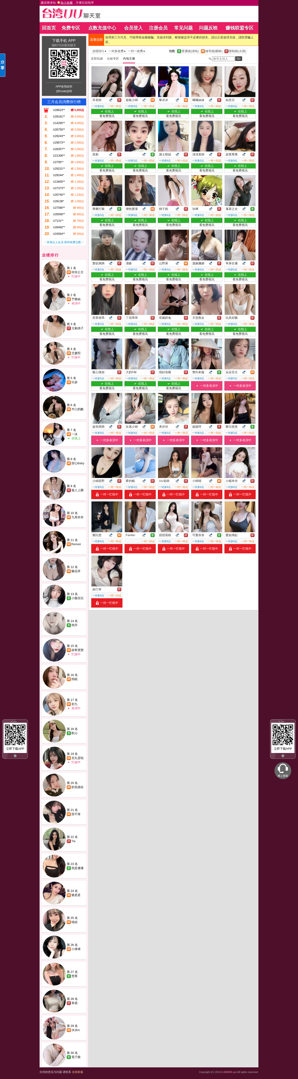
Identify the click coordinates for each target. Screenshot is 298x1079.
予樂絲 (76, 299)
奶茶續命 (77, 787)
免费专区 (70, 27)
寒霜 (74, 1003)
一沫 (74, 434)
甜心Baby (78, 463)
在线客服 (77, 1072)
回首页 (49, 27)
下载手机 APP (63, 41)
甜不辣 (76, 814)
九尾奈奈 (77, 517)
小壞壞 (76, 949)
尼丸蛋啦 (77, 758)
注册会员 (158, 27)
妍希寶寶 (77, 650)
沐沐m (75, 1030)
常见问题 (183, 27)
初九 (74, 704)
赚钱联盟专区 (240, 27)
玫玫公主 (77, 272)
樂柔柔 (76, 895)
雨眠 (74, 679)
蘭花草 (76, 571)
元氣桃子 (77, 328)
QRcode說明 (64, 91)
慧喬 (74, 976)
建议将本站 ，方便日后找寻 (67, 2)
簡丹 (74, 625)
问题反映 (208, 27)
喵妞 (74, 922)
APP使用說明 (63, 86)
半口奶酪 (77, 409)
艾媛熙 (76, 353)
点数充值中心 (102, 27)
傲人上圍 (77, 490)
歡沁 (74, 733)
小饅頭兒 (77, 598)
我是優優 (77, 868)
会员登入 (133, 27)
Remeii (76, 544)
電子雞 (76, 1057)
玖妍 (74, 382)
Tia (73, 841)
